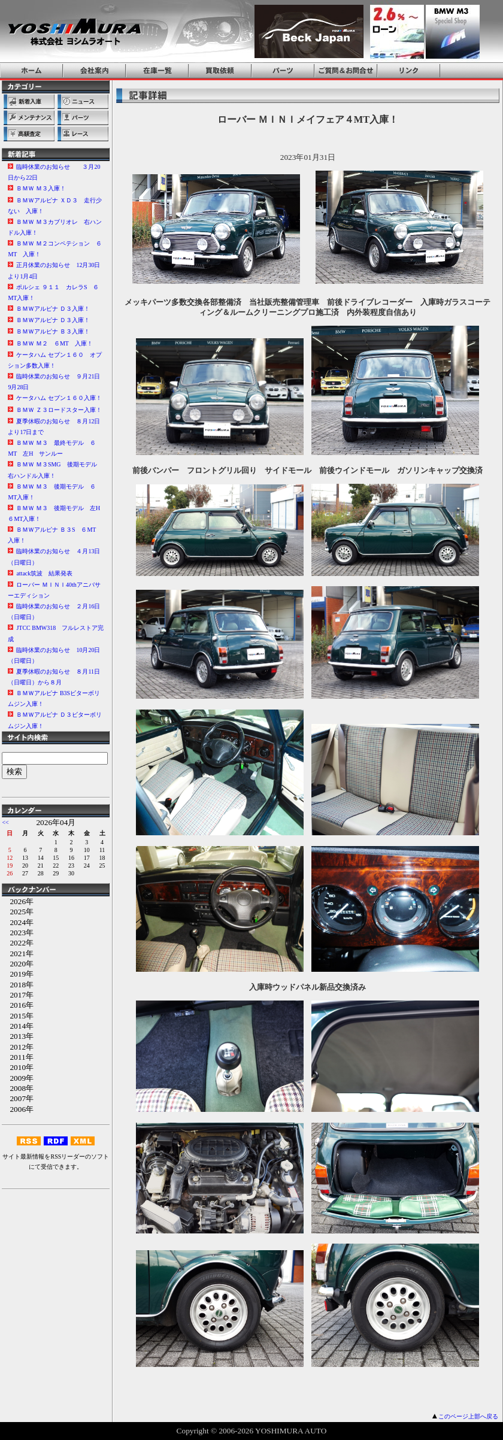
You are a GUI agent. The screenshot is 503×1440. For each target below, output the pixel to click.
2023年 (18, 932)
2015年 (18, 1015)
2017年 (18, 994)
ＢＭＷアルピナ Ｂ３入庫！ (53, 331)
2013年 (18, 1036)
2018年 (18, 984)
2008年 (18, 1088)
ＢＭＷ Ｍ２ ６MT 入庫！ (54, 343)
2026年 (18, 901)
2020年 (18, 963)
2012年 (18, 1046)
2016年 (18, 1005)
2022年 (18, 942)
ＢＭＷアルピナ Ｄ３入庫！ (53, 308)
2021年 (18, 953)
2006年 (18, 1109)
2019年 (18, 973)
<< (5, 822)
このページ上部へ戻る (468, 1416)
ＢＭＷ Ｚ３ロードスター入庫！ (59, 410)
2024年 (18, 922)
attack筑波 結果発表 (44, 573)
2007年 (18, 1098)
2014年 (18, 1025)
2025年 (18, 911)
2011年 (17, 1057)
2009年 (18, 1078)
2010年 (18, 1067)
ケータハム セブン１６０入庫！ (59, 398)
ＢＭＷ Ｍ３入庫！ (41, 188)
